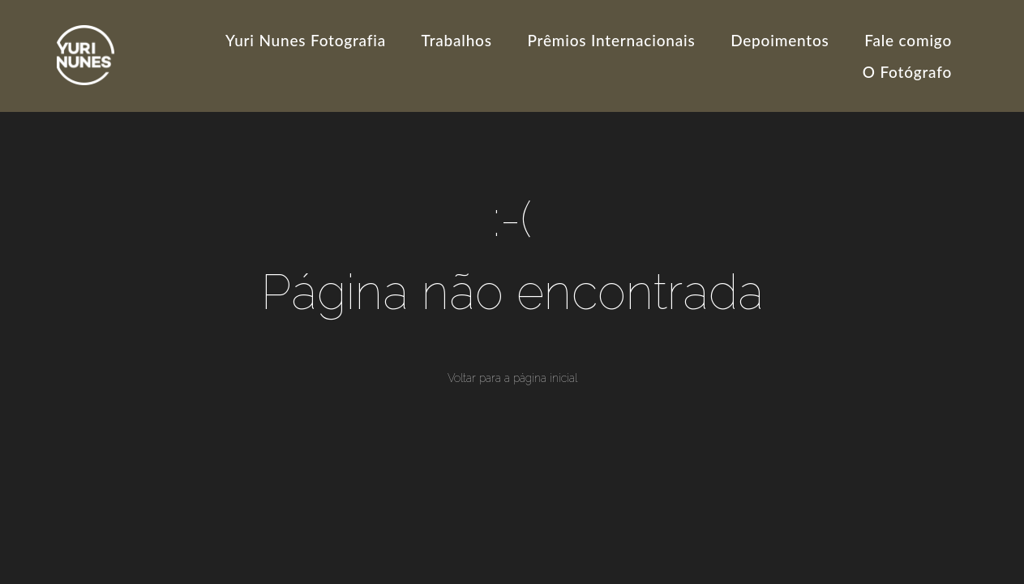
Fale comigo (908, 40)
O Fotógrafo (907, 71)
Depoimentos (780, 40)
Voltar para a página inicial (512, 378)
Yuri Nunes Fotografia (305, 40)
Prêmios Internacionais (611, 40)
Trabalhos (457, 40)
